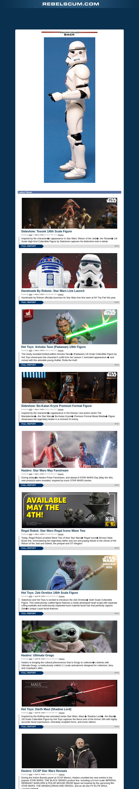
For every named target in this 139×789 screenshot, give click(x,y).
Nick (30, 235)
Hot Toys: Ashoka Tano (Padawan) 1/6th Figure (53, 346)
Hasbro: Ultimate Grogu (37, 655)
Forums (60, 235)
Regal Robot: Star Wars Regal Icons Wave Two (53, 530)
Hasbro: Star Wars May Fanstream (44, 470)
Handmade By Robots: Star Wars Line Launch (53, 290)
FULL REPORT (28, 246)
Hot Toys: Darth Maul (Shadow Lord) (46, 709)
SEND (116, 246)
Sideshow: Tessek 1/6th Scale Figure (46, 231)
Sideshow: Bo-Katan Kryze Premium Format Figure (56, 405)
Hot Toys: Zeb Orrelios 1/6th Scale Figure (49, 592)
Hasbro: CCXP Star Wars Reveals (44, 770)
